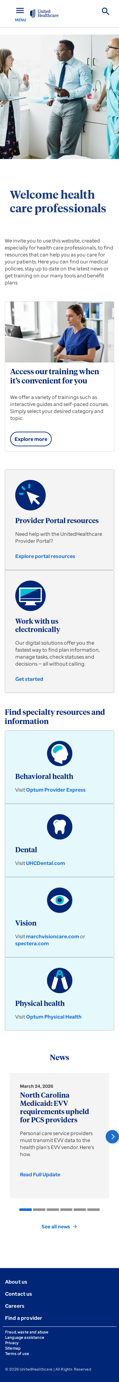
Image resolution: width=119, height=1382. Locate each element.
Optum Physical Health (54, 1016)
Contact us (18, 1293)
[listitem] (25, 1209)
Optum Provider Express (56, 789)
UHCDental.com (45, 863)
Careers (14, 1305)
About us (16, 1281)
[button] (112, 1136)
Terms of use (17, 1353)
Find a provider (23, 1317)
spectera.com (32, 943)
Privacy (11, 1342)
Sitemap (12, 1348)
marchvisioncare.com (52, 936)
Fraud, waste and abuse (26, 1332)
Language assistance (24, 1337)
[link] (31, 439)
